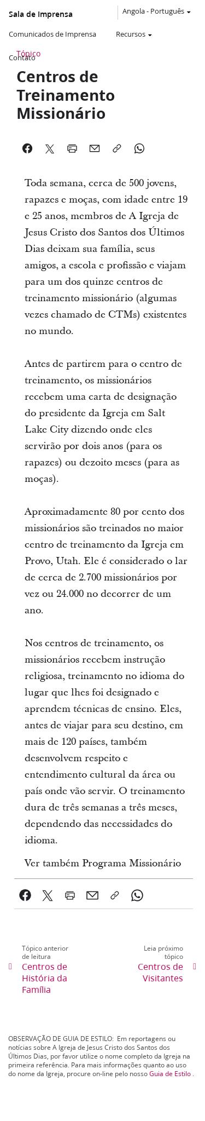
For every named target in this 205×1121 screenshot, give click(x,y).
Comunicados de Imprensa (52, 34)
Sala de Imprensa (41, 14)
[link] (25, 895)
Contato (22, 57)
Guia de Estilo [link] (170, 1073)
